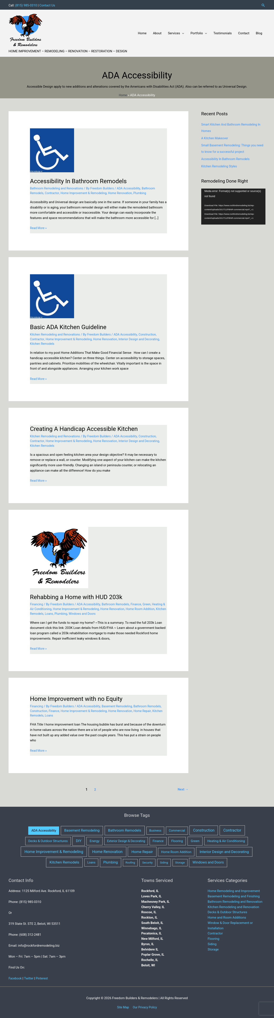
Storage (213, 948)
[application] (233, 205)
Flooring (213, 938)
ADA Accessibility (134, 187)
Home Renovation (125, 192)
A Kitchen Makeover (215, 137)
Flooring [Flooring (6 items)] (177, 840)
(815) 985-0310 (27, 4)
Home (142, 32)
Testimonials (222, 32)
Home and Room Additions (227, 917)
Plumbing (146, 192)
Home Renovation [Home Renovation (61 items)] (107, 850)
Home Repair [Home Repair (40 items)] (142, 851)
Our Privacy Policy (145, 1006)
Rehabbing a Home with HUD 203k (79, 596)
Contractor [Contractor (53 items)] (232, 829)
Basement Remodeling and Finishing (234, 895)
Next (182, 788)
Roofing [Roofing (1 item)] (130, 861)
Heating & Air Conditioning (49, 608)
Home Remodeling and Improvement (234, 890)
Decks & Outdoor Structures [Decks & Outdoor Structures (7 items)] (48, 840)
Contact (243, 32)
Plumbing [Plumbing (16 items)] (110, 861)
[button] (263, 4)
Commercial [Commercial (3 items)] (177, 829)
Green (153, 603)
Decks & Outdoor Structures (227, 911)
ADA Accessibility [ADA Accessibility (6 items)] (43, 830)
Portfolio (197, 32)
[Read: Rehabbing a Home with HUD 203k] (59, 556)
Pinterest (43, 977)
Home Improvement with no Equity (79, 698)
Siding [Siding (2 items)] (164, 861)
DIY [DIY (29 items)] (79, 840)
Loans (75, 613)
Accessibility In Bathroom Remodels (81, 180)
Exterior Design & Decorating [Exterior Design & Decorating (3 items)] (126, 840)
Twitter (30, 977)
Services (174, 32)
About (157, 32)
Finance (141, 603)
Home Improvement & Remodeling (86, 192)
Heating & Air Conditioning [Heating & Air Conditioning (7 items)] (226, 840)
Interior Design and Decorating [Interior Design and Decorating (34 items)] (224, 851)
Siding (212, 943)
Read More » (39, 227)
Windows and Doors (110, 613)
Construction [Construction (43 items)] (203, 829)
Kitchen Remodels (60, 343)
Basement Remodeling (121, 705)
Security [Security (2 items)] (147, 861)
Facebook (15, 977)
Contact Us (48, 4)
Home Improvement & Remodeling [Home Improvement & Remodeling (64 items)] (53, 850)
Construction (153, 333)
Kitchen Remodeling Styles (220, 165)
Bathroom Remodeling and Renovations (58, 187)
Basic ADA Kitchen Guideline (70, 326)
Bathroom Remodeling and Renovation (235, 901)
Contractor (53, 192)
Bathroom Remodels (119, 603)
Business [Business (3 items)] (155, 829)
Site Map (122, 1006)
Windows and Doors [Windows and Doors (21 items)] (208, 861)
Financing (37, 603)
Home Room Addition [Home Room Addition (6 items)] (176, 851)
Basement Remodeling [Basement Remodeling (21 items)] (82, 830)
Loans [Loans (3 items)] (91, 861)
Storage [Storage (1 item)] (180, 861)
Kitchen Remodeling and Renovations (56, 333)
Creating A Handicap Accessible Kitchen (87, 428)
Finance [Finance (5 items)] (158, 840)
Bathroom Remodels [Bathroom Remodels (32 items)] (124, 829)
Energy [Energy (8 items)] (95, 840)
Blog (259, 32)
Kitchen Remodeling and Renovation (233, 906)
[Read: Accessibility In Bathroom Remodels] (52, 149)
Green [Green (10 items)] (195, 840)
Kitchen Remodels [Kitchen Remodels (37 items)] (64, 861)
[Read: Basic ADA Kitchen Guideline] (52, 295)
